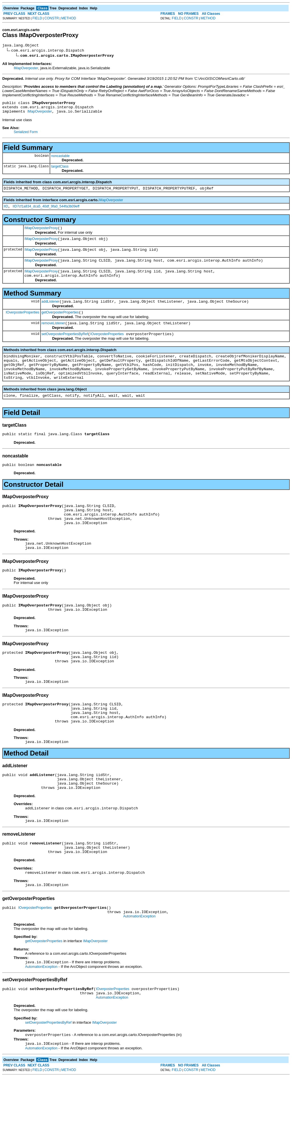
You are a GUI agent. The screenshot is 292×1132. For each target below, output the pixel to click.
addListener (51, 313)
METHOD (68, 18)
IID (6, 211)
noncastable (60, 159)
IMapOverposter (26, 69)
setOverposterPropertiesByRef (65, 348)
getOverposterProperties (60, 324)
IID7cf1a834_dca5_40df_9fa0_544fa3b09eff (46, 211)
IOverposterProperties (22, 324)
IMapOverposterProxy (41, 234)
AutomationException (139, 967)
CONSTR (51, 18)
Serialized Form (26, 135)
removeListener (53, 336)
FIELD (37, 18)
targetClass (59, 170)
